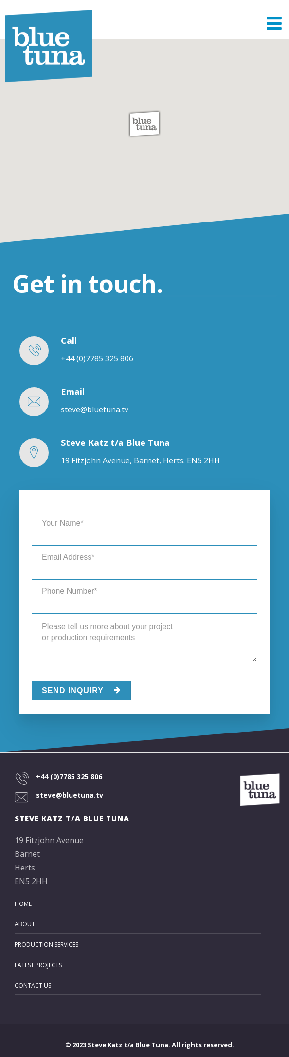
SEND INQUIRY (81, 690)
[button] (144, 124)
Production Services (46, 944)
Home (23, 904)
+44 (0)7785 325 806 (69, 776)
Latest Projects (38, 965)
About (25, 924)
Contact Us (33, 985)
